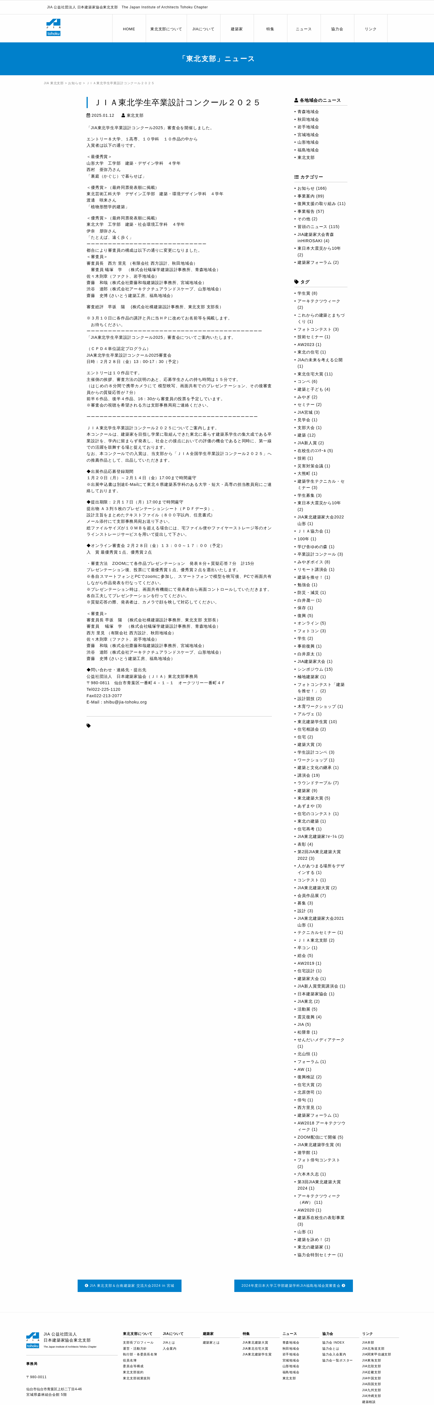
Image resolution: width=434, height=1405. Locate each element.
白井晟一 (306, 600)
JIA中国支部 (371, 1378)
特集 (270, 29)
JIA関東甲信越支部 (376, 1354)
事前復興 (306, 646)
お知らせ (306, 188)
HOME (129, 29)
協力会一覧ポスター (337, 1360)
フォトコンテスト (315, 329)
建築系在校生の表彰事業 (321, 1217)
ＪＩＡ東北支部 (313, 940)
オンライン (308, 623)
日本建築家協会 (313, 994)
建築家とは (211, 1342)
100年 (303, 539)
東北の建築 (308, 821)
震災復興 (306, 1017)
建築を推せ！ (310, 577)
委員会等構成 (133, 1366)
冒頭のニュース (313, 226)
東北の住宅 (308, 352)
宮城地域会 (308, 134)
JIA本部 (368, 1342)
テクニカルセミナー (317, 932)
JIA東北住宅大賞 (255, 1348)
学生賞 (304, 293)
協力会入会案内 (334, 1354)
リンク (371, 29)
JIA (301, 1024)
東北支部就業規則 (136, 1378)
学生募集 (306, 495)
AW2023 (306, 344)
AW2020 (306, 1210)
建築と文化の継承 (315, 767)
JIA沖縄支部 (371, 1396)
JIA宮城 (305, 412)
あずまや (306, 806)
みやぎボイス (310, 562)
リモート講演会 (313, 569)
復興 (302, 615)
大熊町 (304, 473)
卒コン (304, 947)
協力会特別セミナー (317, 1254)
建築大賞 (306, 744)
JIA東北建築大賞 (314, 887)
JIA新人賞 (307, 443)
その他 (304, 219)
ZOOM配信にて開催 (317, 1137)
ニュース (304, 29)
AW (301, 1069)
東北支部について (166, 29)
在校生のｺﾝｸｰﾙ (312, 450)
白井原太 (306, 654)
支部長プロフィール (138, 1342)
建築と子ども (310, 389)
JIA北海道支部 (373, 1348)
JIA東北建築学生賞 (316, 1144)
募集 (302, 903)
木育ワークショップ (317, 706)
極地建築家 (308, 676)
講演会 (304, 775)
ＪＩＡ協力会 (310, 531)
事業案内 (306, 196)
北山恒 (304, 1054)
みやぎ (304, 397)
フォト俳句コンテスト (319, 1160)
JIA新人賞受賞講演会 (318, 986)
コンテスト (308, 880)
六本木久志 (308, 1174)
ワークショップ (313, 760)
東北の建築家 (310, 1247)
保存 (302, 607)
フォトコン (308, 631)
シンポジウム (310, 669)
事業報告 (306, 211)
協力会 (337, 29)
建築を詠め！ (310, 1239)
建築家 (237, 29)
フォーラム (308, 1061)
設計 (302, 911)
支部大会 (306, 427)
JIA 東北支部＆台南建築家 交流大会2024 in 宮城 (130, 1286)
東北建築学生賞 (313, 721)
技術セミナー (310, 336)
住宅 (302, 737)
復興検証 (306, 1077)
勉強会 (304, 584)
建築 (302, 435)
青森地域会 (308, 111)
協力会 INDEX (333, 1342)
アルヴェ (306, 714)
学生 (302, 638)
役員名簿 (129, 1360)
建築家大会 (308, 978)
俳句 (302, 1100)
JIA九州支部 (371, 1390)
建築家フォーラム (315, 262)
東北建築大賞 (310, 798)
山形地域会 (308, 142)
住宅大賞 (306, 1084)
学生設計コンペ (313, 752)
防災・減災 (308, 592)
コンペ (304, 381)
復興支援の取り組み (317, 203)
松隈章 (304, 1032)
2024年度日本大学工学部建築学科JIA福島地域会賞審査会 (294, 1286)
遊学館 (304, 1152)
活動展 (304, 1009)
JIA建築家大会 (312, 661)
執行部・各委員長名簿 (140, 1354)
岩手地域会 (308, 127)
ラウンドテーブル (315, 782)
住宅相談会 (308, 729)
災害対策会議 (310, 466)
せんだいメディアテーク (321, 1039)
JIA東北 (305, 1001)
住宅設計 (306, 970)
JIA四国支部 (371, 1384)
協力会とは (330, 1348)
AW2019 (306, 963)
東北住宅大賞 (310, 374)
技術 (302, 458)
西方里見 (306, 1107)
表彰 (302, 844)
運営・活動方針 (135, 1348)
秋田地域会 (308, 119)
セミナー (306, 404)
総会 (302, 955)
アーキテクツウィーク (319, 301)
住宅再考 (306, 829)
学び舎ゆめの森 (313, 546)
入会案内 (169, 1348)
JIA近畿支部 (371, 1372)
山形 (302, 1231)
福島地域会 (308, 150)
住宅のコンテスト (315, 813)
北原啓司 (306, 1092)
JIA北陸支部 (371, 1366)
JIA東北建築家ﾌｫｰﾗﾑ (317, 836)
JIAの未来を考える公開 (320, 360)
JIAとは (169, 1342)
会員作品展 (308, 895)
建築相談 (369, 1402)
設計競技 (306, 698)
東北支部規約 (133, 1372)
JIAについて (203, 29)
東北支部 (306, 157)
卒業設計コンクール (317, 554)
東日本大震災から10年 (319, 248)
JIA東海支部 (371, 1360)
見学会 (304, 419)
